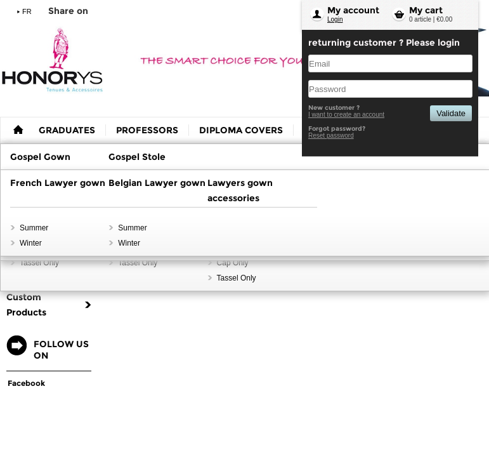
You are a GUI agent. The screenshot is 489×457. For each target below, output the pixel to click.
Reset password (331, 135)
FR (27, 11)
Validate (451, 113)
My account (353, 10)
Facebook (26, 383)
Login (334, 19)
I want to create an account (346, 114)
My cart (426, 10)
